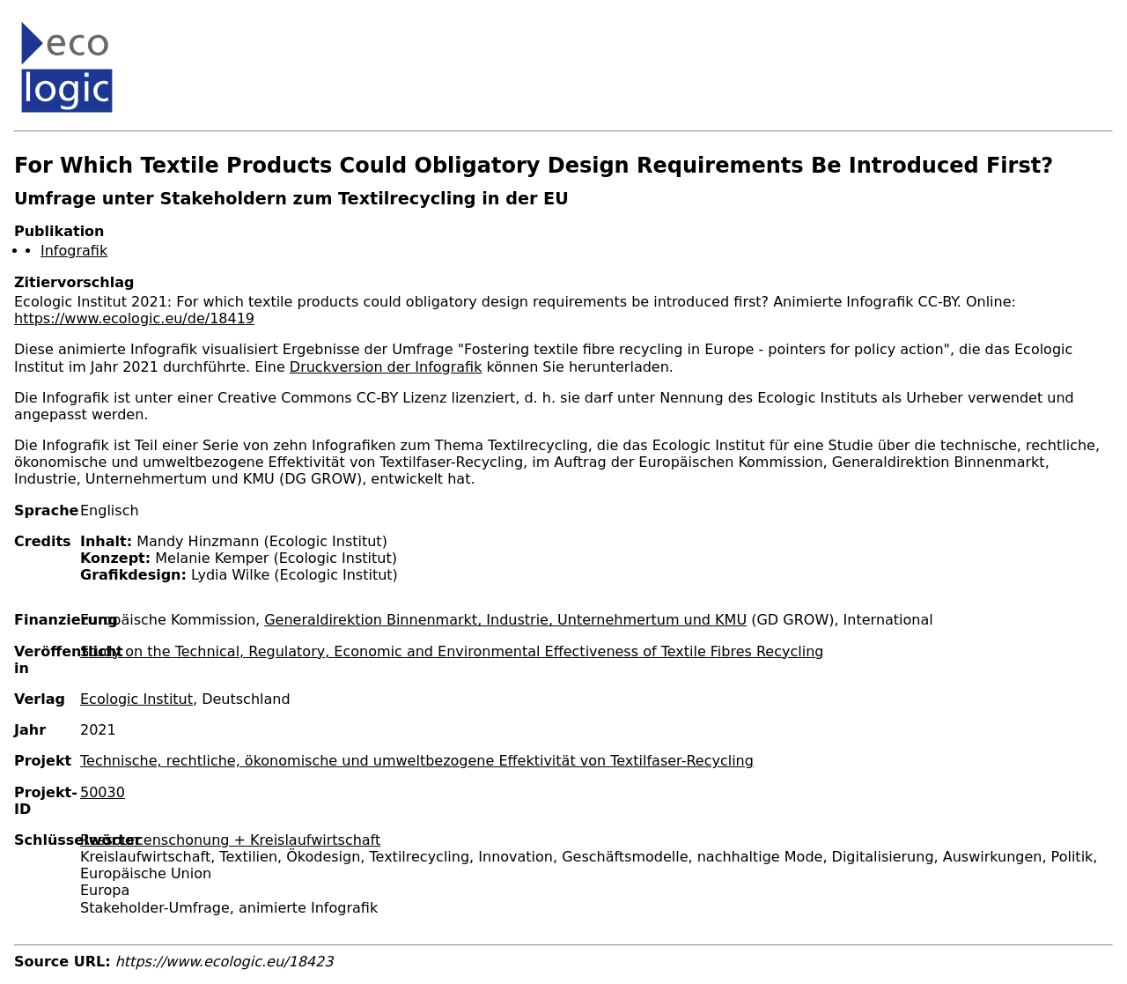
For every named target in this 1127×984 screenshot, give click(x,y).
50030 (102, 792)
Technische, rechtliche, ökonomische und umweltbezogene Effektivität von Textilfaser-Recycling (417, 760)
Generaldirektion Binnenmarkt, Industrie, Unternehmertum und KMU (505, 619)
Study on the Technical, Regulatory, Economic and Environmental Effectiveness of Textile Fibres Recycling (451, 651)
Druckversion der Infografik (386, 367)
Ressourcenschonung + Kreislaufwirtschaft (230, 840)
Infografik (74, 250)
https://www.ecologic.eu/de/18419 (134, 318)
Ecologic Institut (136, 699)
